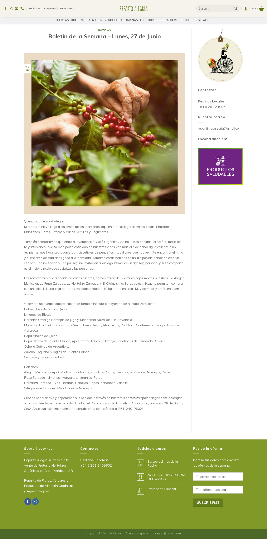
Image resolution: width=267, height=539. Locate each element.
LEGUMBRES (148, 18)
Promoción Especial (161, 489)
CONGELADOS (201, 18)
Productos (34, 7)
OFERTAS (62, 18)
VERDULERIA (114, 18)
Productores (67, 7)
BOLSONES (78, 18)
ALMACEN (95, 18)
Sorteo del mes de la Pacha (162, 463)
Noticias (104, 30)
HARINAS (131, 18)
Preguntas (50, 7)
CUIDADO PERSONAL (174, 18)
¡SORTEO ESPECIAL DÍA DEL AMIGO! (166, 477)
